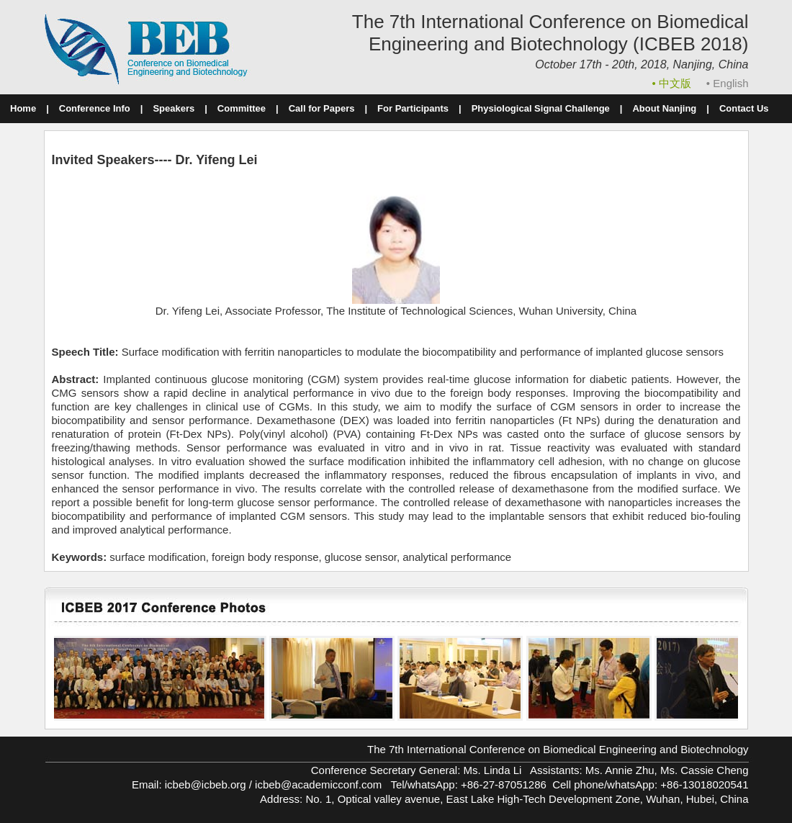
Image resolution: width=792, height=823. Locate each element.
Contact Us (744, 108)
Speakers (173, 108)
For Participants (413, 108)
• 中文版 (673, 83)
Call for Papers (322, 108)
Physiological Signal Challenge (541, 108)
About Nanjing (664, 108)
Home (23, 108)
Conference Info (94, 108)
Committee (241, 108)
